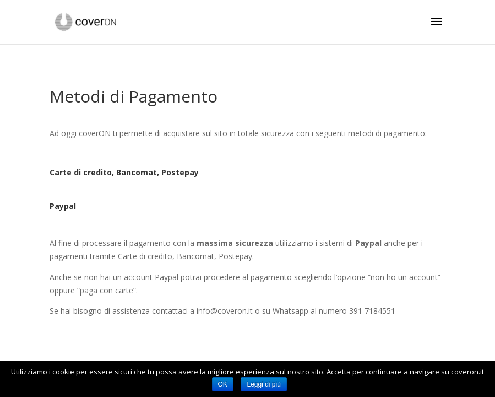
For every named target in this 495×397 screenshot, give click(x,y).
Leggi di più (263, 384)
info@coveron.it (225, 310)
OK (222, 384)
